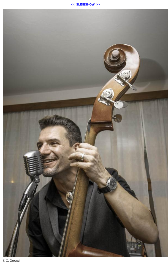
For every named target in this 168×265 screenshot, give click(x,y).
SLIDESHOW (85, 4)
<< (73, 4)
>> (98, 4)
